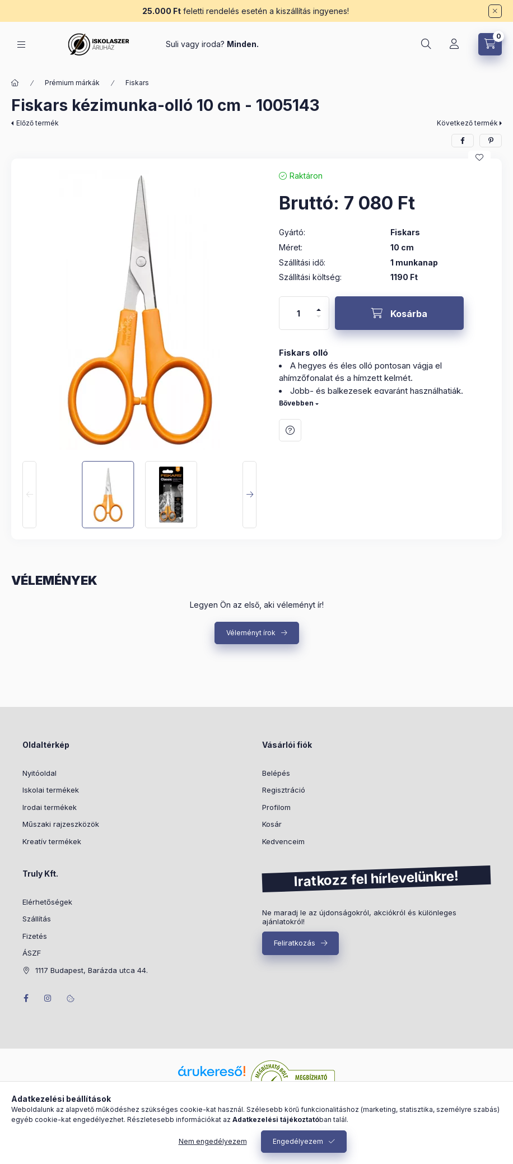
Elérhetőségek (47, 901)
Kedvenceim (283, 841)
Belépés (276, 773)
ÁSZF (31, 952)
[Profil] (454, 44)
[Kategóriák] (21, 44)
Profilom (276, 807)
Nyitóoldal (39, 773)
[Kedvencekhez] (479, 157)
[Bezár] (495, 11)
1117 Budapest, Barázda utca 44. (91, 970)
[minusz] (318, 321)
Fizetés (34, 936)
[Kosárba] (399, 313)
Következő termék (467, 123)
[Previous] (29, 494)
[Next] (249, 494)
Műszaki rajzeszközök (60, 824)
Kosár (272, 824)
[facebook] (462, 140)
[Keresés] (426, 44)
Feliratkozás (294, 942)
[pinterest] (490, 140)
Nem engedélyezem (213, 1141)
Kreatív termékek (51, 841)
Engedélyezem (298, 1141)
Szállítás (36, 918)
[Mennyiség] (298, 313)
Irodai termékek (49, 807)
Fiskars (137, 82)
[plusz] (318, 305)
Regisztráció (283, 789)
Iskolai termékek (50, 789)
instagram (48, 998)
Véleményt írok (251, 632)
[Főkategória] (15, 83)
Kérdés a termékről (290, 430)
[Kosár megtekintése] (490, 44)
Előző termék (37, 123)
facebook (26, 998)
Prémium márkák (72, 82)
